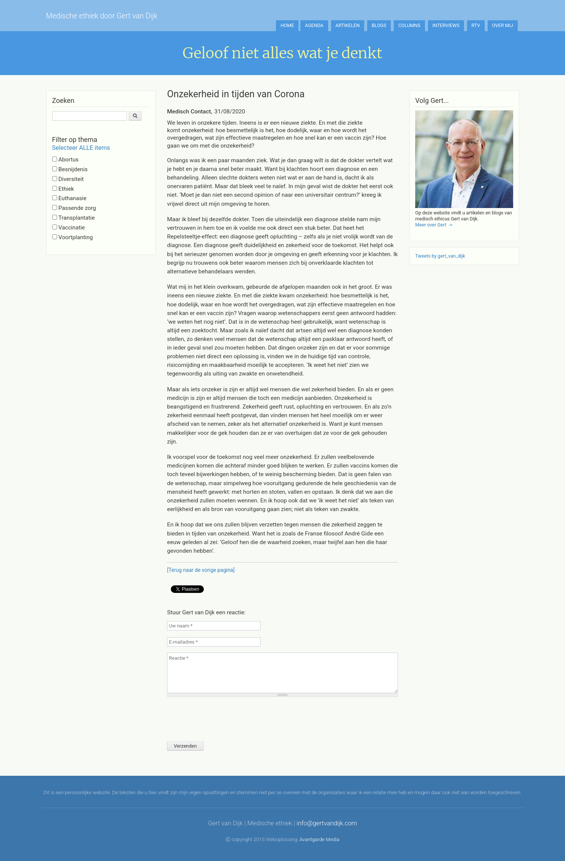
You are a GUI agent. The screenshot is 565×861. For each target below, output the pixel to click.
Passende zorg (77, 208)
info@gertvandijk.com (327, 823)
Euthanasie (73, 198)
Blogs (379, 25)
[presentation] (224, 716)
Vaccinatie (72, 227)
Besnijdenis (73, 169)
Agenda (314, 25)
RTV (476, 25)
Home (287, 25)
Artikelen (348, 25)
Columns (409, 25)
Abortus (69, 159)
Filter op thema (74, 139)
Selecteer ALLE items (81, 147)
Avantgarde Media (319, 839)
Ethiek (66, 188)
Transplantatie (77, 217)
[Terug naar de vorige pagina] (201, 570)
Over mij (502, 25)
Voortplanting (76, 237)
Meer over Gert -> (433, 225)
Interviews (446, 25)
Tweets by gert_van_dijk (440, 256)
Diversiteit (71, 179)
